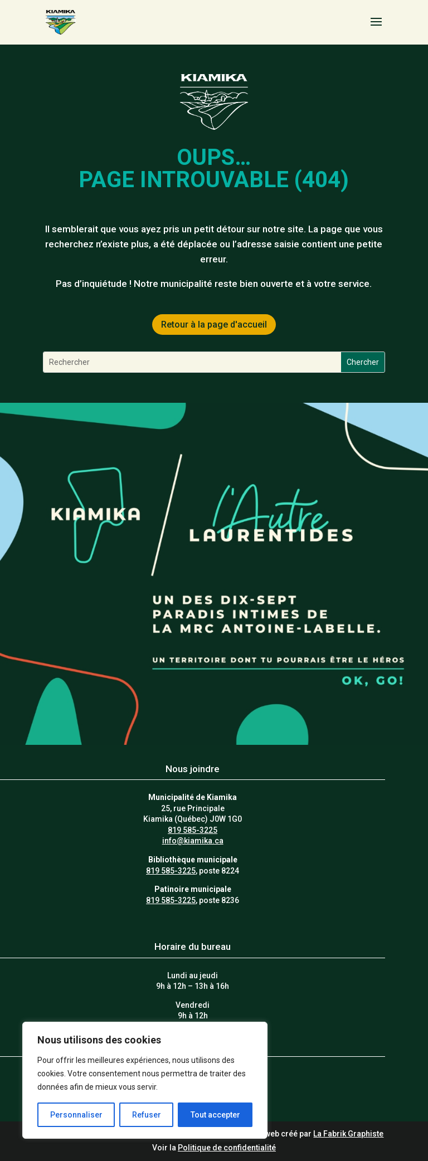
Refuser (146, 1114)
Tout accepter (215, 1114)
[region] (145, 1080)
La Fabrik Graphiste (348, 1133)
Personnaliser (76, 1114)
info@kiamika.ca (192, 840)
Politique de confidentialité (227, 1147)
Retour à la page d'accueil (214, 324)
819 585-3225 (192, 830)
